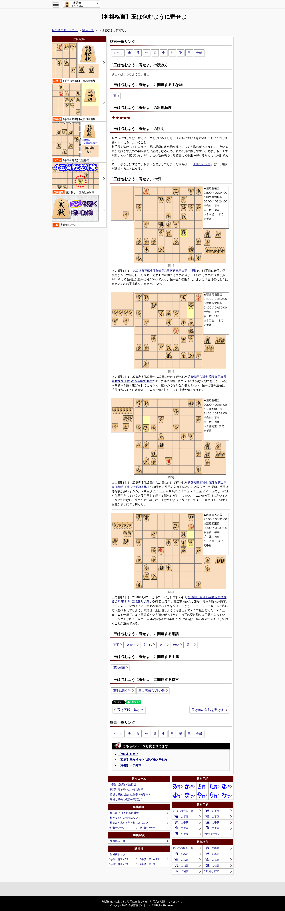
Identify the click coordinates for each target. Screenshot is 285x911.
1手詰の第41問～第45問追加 (75, 102)
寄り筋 (147, 644)
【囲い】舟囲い (128, 754)
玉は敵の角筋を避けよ (207, 710)
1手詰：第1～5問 (119, 859)
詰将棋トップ (117, 854)
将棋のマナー (147, 827)
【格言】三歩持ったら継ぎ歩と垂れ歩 (142, 759)
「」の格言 (211, 848)
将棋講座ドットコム (65, 30)
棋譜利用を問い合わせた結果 (126, 789)
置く (190, 644)
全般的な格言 (211, 871)
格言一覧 (88, 30)
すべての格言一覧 (183, 848)
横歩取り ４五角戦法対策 (124, 812)
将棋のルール (116, 827)
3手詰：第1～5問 (149, 859)
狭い (176, 644)
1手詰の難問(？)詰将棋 (123, 784)
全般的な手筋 (211, 833)
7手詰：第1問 (148, 864)
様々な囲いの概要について (125, 817)
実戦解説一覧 (117, 840)
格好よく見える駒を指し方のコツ (129, 822)
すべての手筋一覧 (183, 810)
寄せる (131, 644)
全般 (199, 52)
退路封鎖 (119, 667)
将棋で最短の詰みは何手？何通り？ (130, 794)
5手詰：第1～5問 (119, 864)
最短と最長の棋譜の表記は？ (126, 799)
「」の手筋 (211, 810)
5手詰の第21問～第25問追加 (75, 62)
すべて (118, 52)
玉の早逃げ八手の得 (152, 690)
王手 (116, 644)
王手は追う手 (201, 164)
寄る (163, 644)
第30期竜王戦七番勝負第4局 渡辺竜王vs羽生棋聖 (164, 270)
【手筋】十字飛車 (129, 765)
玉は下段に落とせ (130, 710)
